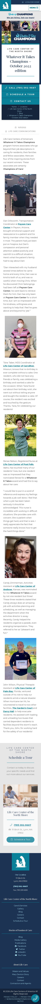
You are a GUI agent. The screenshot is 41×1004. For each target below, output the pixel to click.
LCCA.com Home (30, 2)
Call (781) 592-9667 (20, 88)
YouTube (20, 955)
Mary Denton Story (20, 974)
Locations (23, 107)
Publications (20, 943)
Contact (20, 918)
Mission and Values (20, 971)
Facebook (20, 946)
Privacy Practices (29, 997)
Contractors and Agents (20, 983)
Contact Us (20, 101)
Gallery (20, 909)
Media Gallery (21, 940)
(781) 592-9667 (22, 830)
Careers (20, 915)
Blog (21, 113)
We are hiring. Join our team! (20, 16)
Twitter (20, 949)
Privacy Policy (10, 997)
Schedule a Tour (20, 94)
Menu (34, 8)
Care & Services (20, 906)
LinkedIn (20, 952)
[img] (6, 88)
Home (14, 107)
